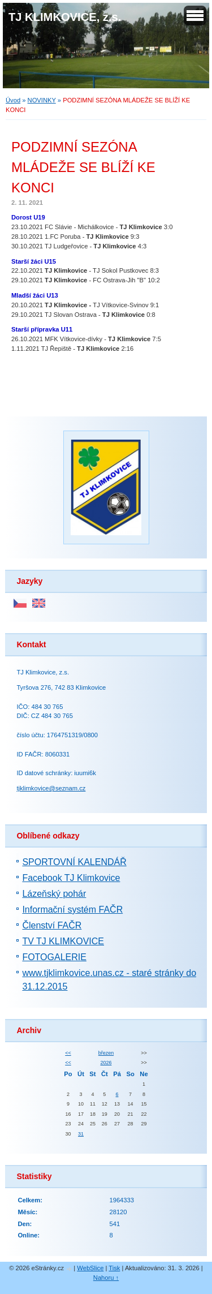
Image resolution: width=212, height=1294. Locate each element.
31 (81, 1134)
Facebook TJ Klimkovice (71, 878)
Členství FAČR (51, 925)
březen (106, 1053)
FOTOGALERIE (54, 957)
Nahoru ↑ (106, 1277)
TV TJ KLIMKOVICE (63, 941)
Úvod (13, 100)
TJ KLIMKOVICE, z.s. (64, 17)
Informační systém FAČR (72, 909)
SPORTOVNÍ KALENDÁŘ (74, 862)
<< (68, 1053)
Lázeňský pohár (54, 894)
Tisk (114, 1268)
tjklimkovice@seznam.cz (50, 788)
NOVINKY (42, 100)
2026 (106, 1062)
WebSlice (90, 1268)
